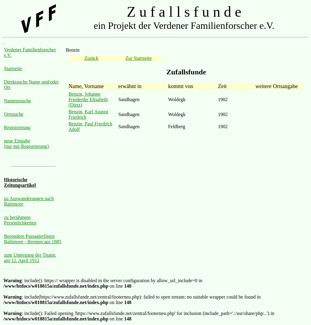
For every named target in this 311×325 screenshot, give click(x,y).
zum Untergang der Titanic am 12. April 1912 (30, 257)
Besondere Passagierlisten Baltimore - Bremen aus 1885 (32, 239)
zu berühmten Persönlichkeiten (20, 220)
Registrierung (17, 127)
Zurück (91, 58)
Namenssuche (17, 100)
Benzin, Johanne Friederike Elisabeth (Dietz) (88, 99)
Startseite (13, 68)
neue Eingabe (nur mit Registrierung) (26, 143)
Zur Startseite (138, 58)
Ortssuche (13, 114)
